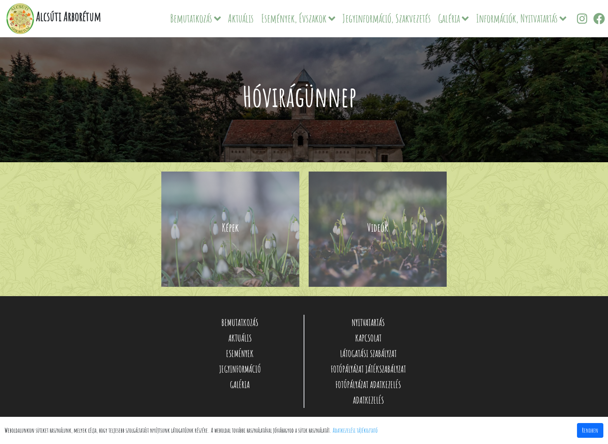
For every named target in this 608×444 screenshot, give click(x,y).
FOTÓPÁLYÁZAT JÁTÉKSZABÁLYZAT (368, 369)
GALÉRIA (240, 384)
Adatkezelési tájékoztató (355, 430)
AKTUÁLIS (240, 338)
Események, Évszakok (298, 18)
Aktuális (241, 18)
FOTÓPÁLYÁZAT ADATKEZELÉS (368, 384)
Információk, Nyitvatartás (521, 18)
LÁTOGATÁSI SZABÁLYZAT (368, 353)
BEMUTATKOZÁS (239, 322)
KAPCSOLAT (368, 338)
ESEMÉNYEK (240, 353)
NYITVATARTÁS (368, 322)
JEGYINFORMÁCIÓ (240, 369)
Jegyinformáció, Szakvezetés (386, 18)
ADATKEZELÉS (368, 400)
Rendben (590, 430)
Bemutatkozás (195, 18)
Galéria (453, 18)
